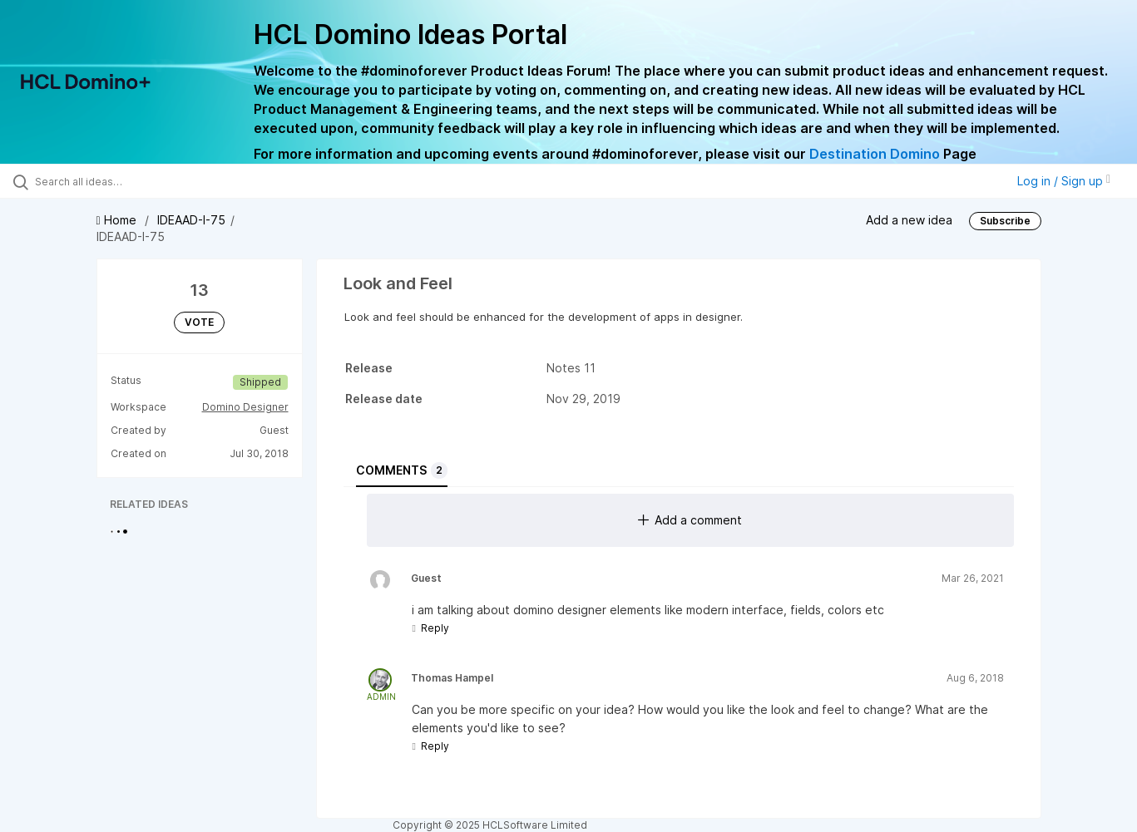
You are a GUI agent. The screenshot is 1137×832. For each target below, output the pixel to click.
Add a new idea (909, 220)
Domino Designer (245, 407)
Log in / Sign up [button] (1063, 181)
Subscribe (1005, 220)
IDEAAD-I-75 (191, 220)
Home (118, 220)
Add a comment (690, 520)
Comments (401, 470)
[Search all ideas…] (134, 181)
